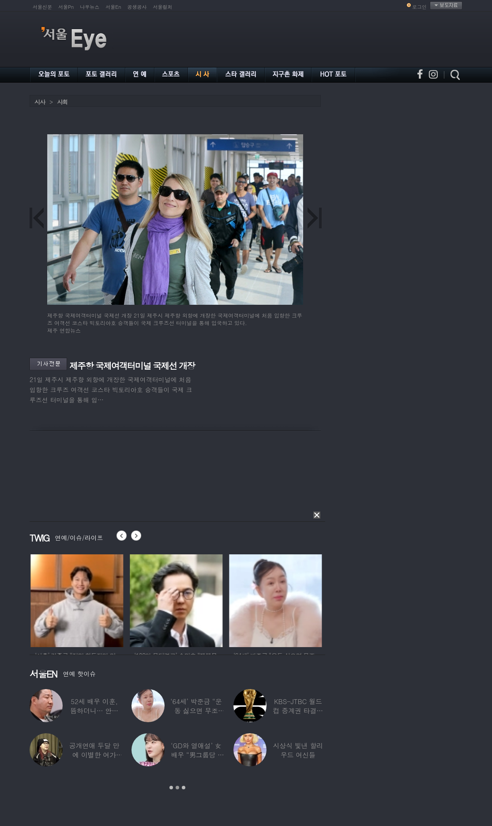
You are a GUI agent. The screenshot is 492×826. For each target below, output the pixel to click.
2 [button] (177, 787)
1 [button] (171, 787)
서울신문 (42, 7)
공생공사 (137, 7)
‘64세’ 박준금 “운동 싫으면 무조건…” (196, 710)
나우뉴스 (89, 7)
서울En (113, 7)
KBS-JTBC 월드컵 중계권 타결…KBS (298, 710)
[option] (89, 599)
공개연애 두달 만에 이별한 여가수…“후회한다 (94, 755)
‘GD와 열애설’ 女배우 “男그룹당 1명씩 (196, 755)
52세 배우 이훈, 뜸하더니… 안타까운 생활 (94, 710)
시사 (39, 102)
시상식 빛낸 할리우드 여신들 (298, 750)
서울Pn (66, 7)
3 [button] (183, 787)
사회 (62, 102)
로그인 (419, 7)
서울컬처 (163, 7)
